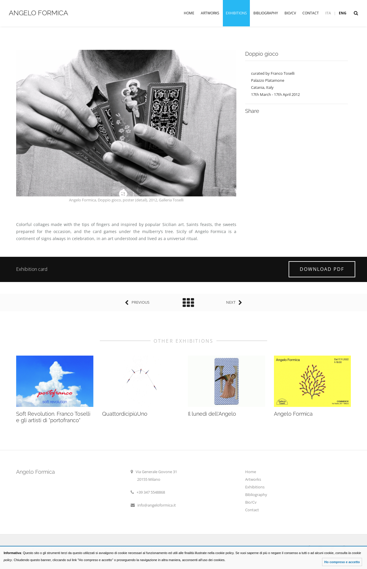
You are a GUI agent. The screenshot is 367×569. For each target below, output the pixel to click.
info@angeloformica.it (156, 505)
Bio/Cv (290, 13)
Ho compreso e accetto (342, 562)
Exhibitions (236, 13)
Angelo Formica (38, 13)
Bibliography (265, 13)
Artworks (210, 13)
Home (189, 13)
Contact (310, 13)
